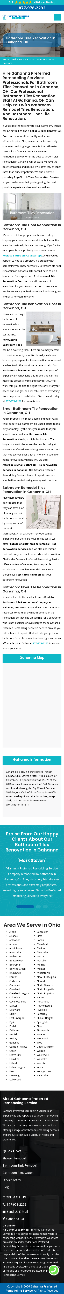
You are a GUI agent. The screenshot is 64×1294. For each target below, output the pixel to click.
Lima (39, 936)
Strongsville (43, 1030)
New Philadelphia (46, 977)
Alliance (13, 936)
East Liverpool (17, 1018)
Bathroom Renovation (18, 1173)
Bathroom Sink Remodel (20, 1165)
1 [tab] (25, 907)
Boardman (15, 964)
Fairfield (13, 1034)
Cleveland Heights (19, 993)
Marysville (42, 952)
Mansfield (42, 944)
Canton (13, 977)
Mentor (41, 968)
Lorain (40, 940)
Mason (41, 956)
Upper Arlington (45, 1046)
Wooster (41, 1063)
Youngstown (44, 1071)
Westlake (42, 1059)
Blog (6, 1187)
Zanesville (42, 1075)
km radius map (32, 704)
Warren (41, 1050)
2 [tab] (38, 907)
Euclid (12, 1026)
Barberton (15, 956)
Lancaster (42, 931)
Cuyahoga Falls (17, 1001)
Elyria (12, 1022)
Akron (12, 931)
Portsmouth (43, 1001)
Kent (12, 1071)
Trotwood (42, 1038)
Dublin (12, 1013)
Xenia (40, 1067)
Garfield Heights (18, 1046)
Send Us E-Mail (17, 1212)
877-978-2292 (32, 8)
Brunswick (15, 972)
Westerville (43, 1055)
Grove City (15, 1055)
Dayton (13, 1005)
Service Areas (12, 1180)
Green (12, 1050)
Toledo (41, 1034)
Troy (39, 1042)
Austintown (15, 948)
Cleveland (14, 989)
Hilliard (13, 1063)
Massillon (42, 960)
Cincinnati (14, 985)
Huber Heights (17, 1067)
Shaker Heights (45, 1018)
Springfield (42, 1022)
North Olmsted (45, 985)
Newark (41, 981)
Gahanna (17, 59)
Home (6, 59)
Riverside (42, 1009)
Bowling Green (17, 968)
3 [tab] (45, 907)
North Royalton (45, 993)
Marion (41, 948)
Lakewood (15, 1079)
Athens (13, 944)
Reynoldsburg (44, 1005)
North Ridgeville (45, 989)
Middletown (43, 972)
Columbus (14, 997)
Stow (39, 1026)
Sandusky (42, 1013)
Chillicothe (15, 981)
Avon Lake (15, 952)
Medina (41, 964)
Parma (40, 997)
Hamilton (14, 1059)
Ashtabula (14, 940)
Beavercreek (16, 960)
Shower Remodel (14, 1158)
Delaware (14, 1009)
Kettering (14, 1075)
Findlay (13, 1038)
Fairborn (14, 1030)
